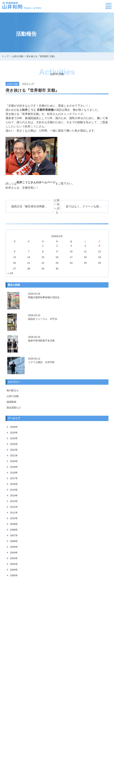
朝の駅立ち (13, 386)
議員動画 (11, 398)
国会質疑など (14, 403)
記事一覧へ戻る (57, 204)
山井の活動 (13, 392)
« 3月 (10, 269)
